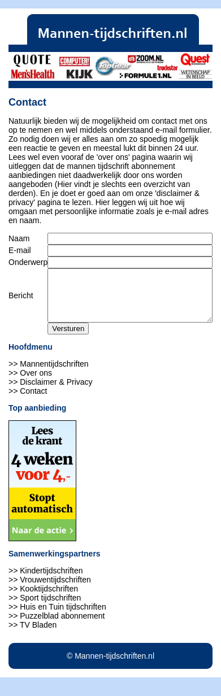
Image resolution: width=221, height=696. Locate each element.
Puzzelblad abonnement (62, 625)
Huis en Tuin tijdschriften (63, 616)
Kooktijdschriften (49, 598)
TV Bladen (38, 635)
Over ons (36, 383)
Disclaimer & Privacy (56, 392)
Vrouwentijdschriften (55, 589)
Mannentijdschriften (54, 374)
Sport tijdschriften (50, 607)
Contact (33, 401)
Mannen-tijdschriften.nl (114, 666)
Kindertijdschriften (51, 580)
